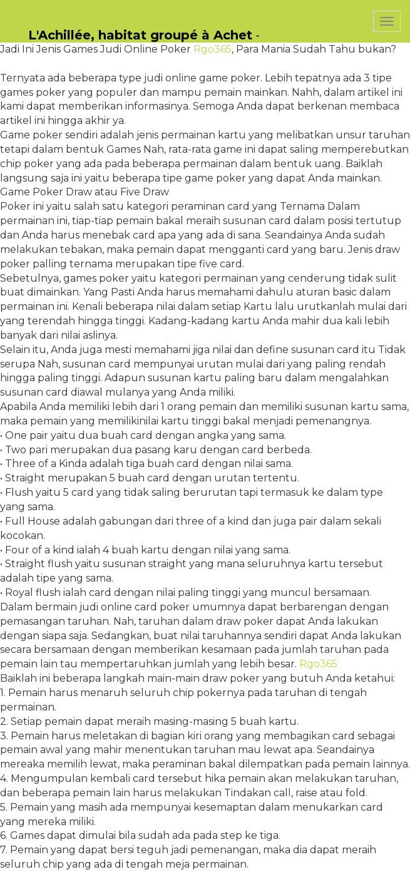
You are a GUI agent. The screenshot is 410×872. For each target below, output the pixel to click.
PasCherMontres (311, 7)
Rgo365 (212, 49)
